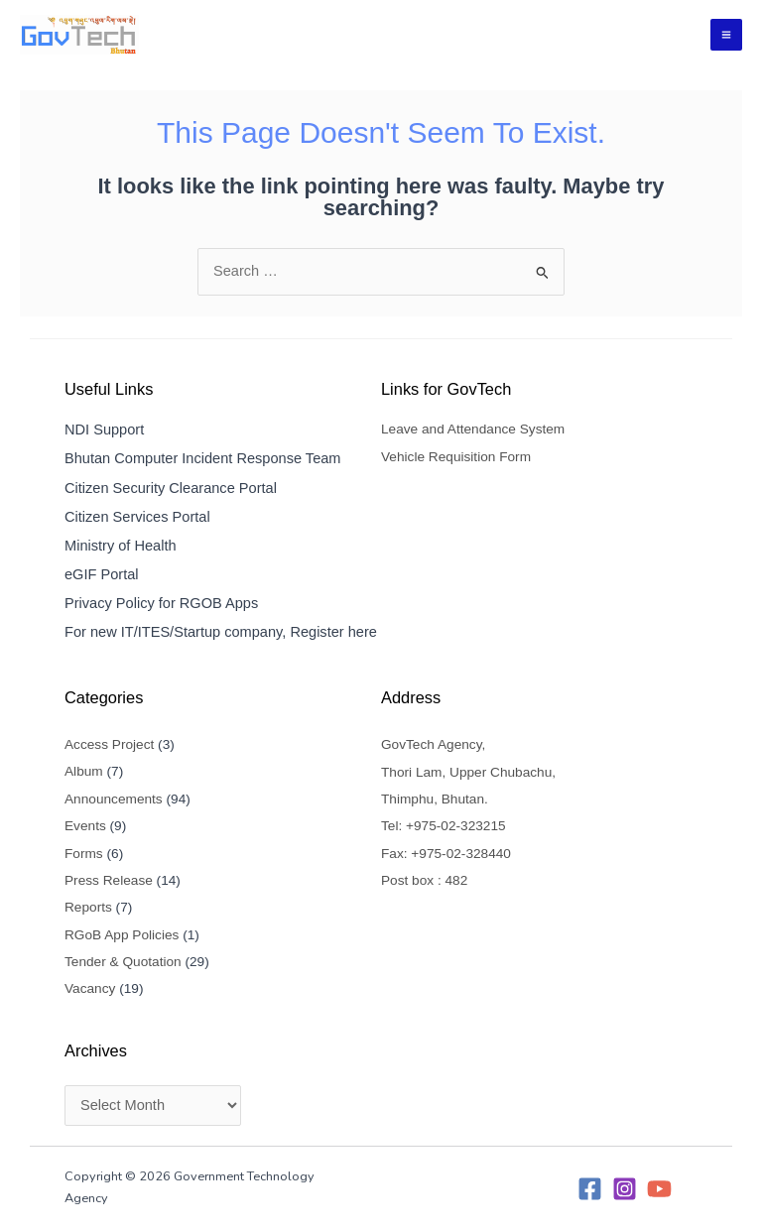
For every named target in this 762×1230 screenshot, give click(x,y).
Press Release (108, 880)
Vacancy (89, 988)
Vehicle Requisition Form (456, 456)
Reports (88, 907)
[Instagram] (624, 1188)
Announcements (113, 799)
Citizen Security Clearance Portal (170, 488)
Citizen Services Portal (137, 517)
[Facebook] (589, 1188)
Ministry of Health (120, 546)
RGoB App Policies (121, 934)
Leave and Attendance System (473, 429)
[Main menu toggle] (726, 35)
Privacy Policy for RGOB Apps (161, 603)
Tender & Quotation (123, 961)
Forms (83, 853)
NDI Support (104, 429)
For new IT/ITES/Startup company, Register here (220, 632)
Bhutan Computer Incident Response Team (202, 458)
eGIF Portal (101, 574)
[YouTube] (659, 1188)
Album (83, 771)
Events (85, 825)
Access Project (109, 744)
